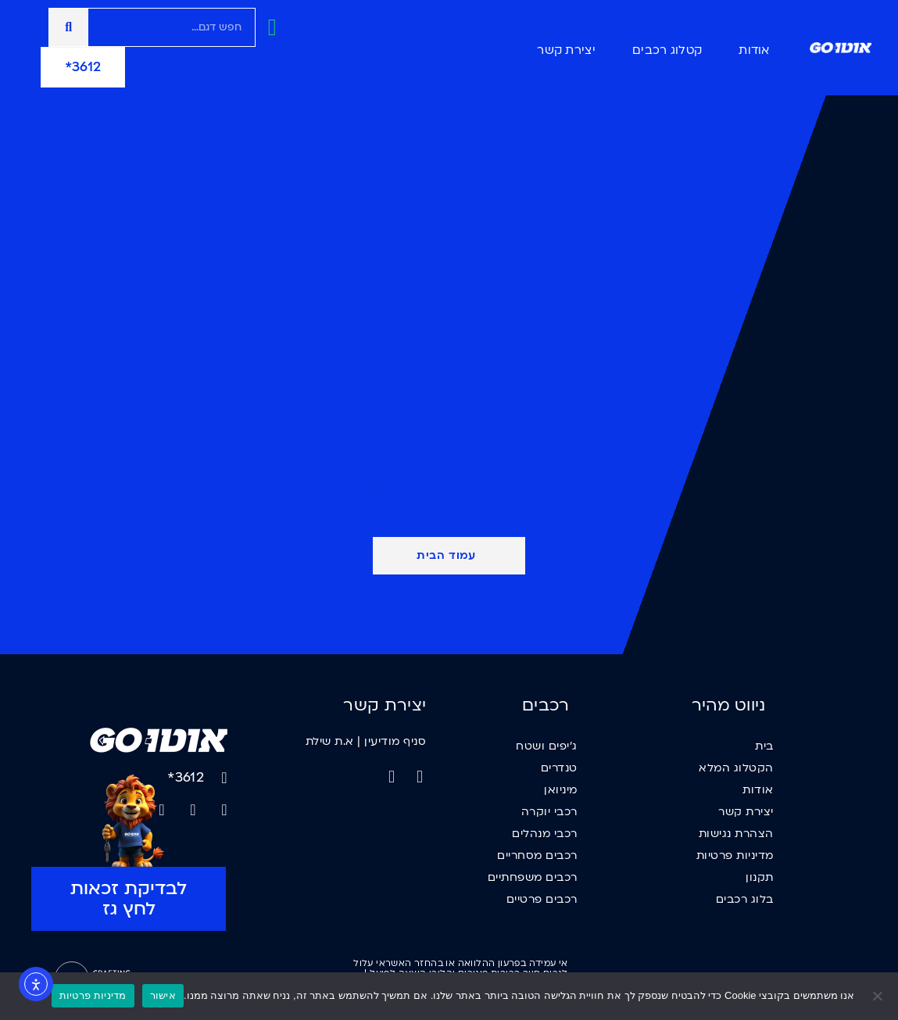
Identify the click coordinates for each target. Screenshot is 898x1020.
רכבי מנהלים (545, 833)
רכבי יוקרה (549, 811)
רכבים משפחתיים (533, 877)
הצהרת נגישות (736, 833)
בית (764, 746)
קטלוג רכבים (667, 50)
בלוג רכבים (745, 899)
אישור (163, 995)
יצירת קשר (566, 50)
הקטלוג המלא (736, 768)
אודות (754, 50)
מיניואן (561, 789)
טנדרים (559, 768)
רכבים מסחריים (537, 855)
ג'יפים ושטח (547, 746)
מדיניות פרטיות (735, 855)
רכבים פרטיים (542, 899)
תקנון (760, 877)
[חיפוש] (68, 27)
